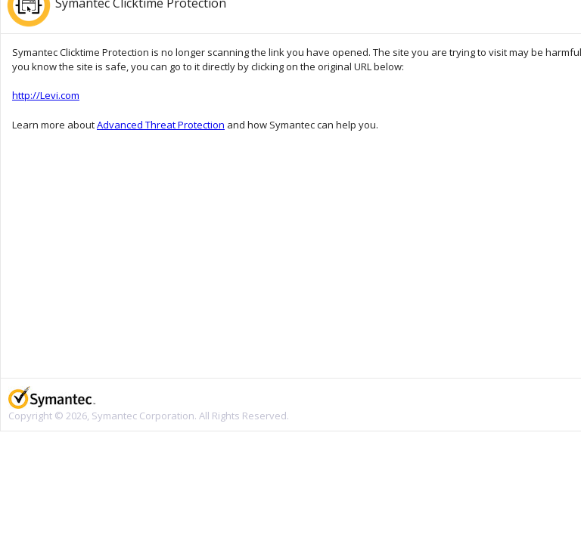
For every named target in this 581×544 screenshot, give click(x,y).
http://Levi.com (45, 95)
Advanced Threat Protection (161, 124)
